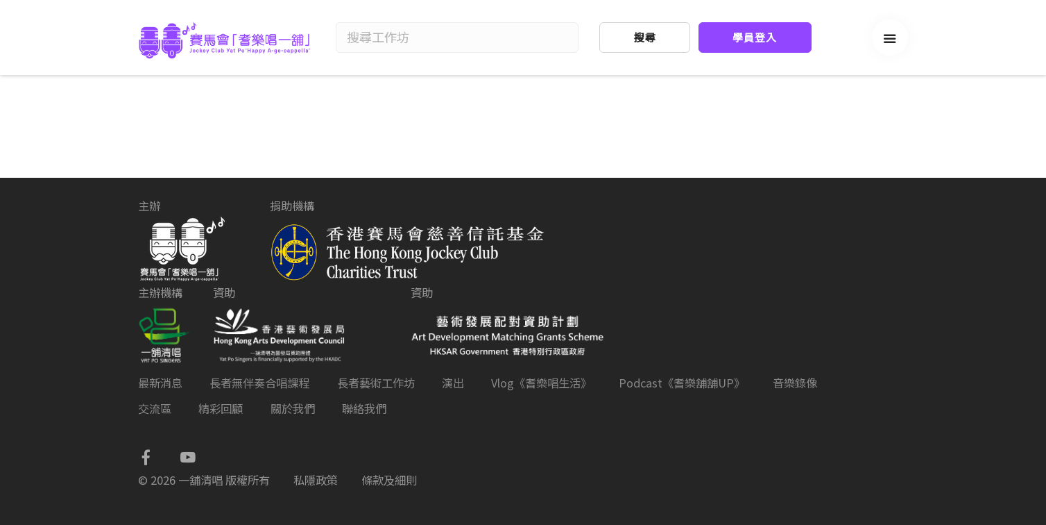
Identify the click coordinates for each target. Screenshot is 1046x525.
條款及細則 (389, 480)
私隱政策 (315, 480)
